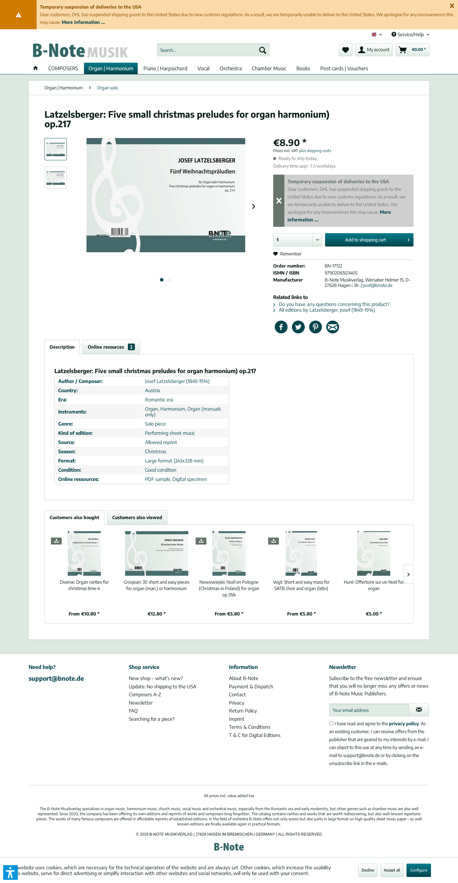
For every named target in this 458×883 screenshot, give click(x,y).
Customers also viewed (137, 517)
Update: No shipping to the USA (162, 686)
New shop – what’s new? (156, 678)
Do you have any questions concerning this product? (331, 304)
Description (62, 347)
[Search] (262, 50)
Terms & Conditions (249, 727)
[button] (10, 872)
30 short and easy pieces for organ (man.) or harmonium (156, 585)
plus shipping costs (315, 150)
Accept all (392, 870)
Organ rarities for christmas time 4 (84, 585)
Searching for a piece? (152, 719)
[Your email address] (369, 710)
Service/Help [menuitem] (408, 34)
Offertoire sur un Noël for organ (374, 585)
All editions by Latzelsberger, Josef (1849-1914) (324, 310)
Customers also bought (74, 517)
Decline (368, 870)
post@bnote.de (377, 285)
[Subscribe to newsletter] (419, 710)
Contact (237, 694)
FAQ (133, 710)
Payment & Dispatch (251, 686)
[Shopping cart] (412, 50)
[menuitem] (213, 50)
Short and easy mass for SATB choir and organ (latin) (301, 585)
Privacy (236, 703)
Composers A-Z (145, 694)
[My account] (374, 50)
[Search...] (213, 50)
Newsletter (141, 703)
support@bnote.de (56, 678)
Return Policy (243, 710)
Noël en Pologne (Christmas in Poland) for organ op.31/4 (229, 588)
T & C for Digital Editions (255, 735)
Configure (418, 870)
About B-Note (243, 678)
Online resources (111, 347)
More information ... (83, 22)
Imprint (236, 719)
